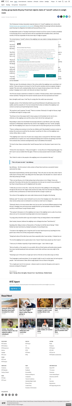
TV (26, 346)
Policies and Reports (30, 374)
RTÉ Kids (3, 378)
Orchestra (3, 368)
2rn (50, 379)
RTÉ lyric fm (52, 352)
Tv (56, 1)
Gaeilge (47, 1)
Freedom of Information (30, 387)
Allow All (51, 75)
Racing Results (22, 5)
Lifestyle (36, 1)
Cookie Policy (28, 385)
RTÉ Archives (4, 346)
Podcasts (51, 346)
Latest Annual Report (54, 374)
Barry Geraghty (22, 273)
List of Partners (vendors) (23, 71)
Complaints (28, 376)
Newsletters (52, 383)
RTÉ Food (3, 359)
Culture (41, 1)
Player (53, 1)
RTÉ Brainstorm (5, 348)
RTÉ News (27, 352)
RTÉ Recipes (4, 361)
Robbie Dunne (48, 273)
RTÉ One (27, 348)
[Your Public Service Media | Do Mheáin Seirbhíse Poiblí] (3, 403)
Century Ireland (5, 372)
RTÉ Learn (3, 354)
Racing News (15, 5)
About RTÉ (51, 368)
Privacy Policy (28, 383)
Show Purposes (22, 75)
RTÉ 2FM (51, 350)
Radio (59, 1)
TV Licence (51, 370)
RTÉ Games (4, 343)
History (3, 350)
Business (30, 1)
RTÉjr (26, 354)
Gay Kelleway (39, 273)
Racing (8, 5)
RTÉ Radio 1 (52, 348)
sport (2, 5)
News (11, 1)
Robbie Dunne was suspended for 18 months (22, 26)
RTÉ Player (27, 343)
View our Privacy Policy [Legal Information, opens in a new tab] (24, 59)
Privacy (69, 404)
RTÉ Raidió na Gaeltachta (55, 354)
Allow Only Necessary (39, 75)
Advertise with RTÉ (53, 376)
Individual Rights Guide (30, 381)
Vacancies (51, 372)
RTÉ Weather (4, 370)
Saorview (51, 381)
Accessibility (28, 372)
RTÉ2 (26, 350)
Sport (15, 1)
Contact (27, 368)
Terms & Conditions (29, 379)
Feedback (27, 370)
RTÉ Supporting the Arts (55, 385)
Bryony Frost (31, 273)
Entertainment (22, 1)
